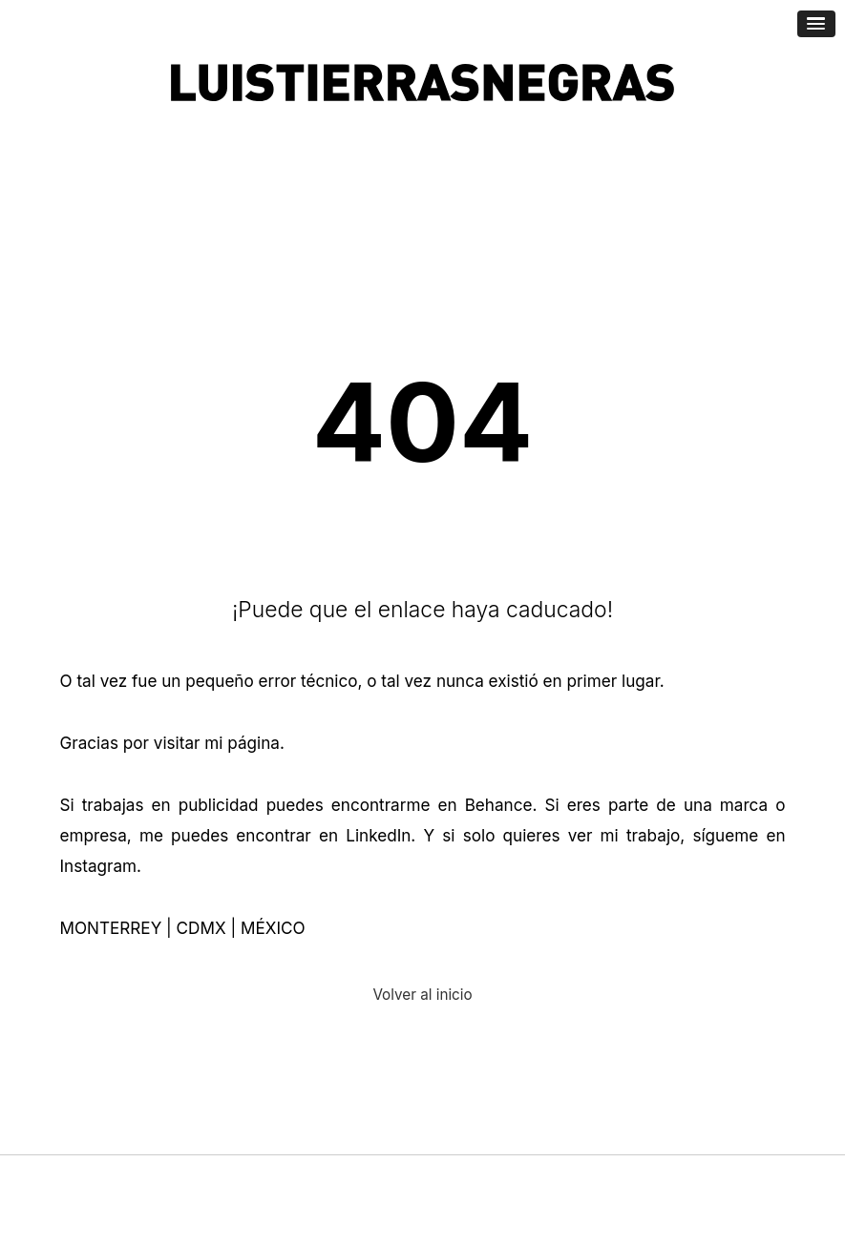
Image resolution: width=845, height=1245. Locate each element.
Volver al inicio (422, 995)
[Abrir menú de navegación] (816, 23)
